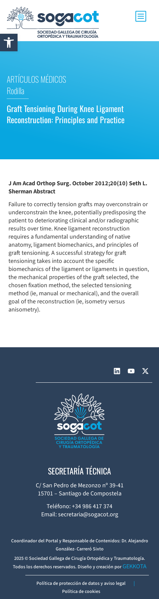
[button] (9, 42)
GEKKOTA (135, 566)
